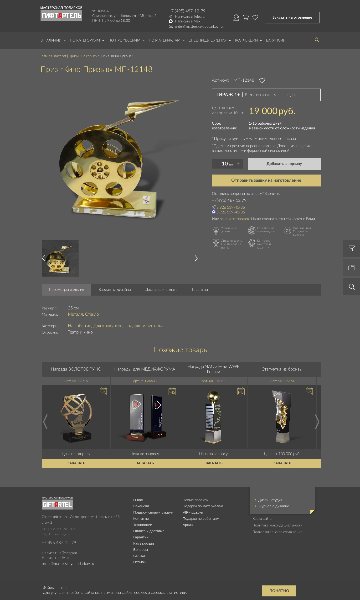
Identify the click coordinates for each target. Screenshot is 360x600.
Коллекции (246, 40)
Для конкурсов (107, 326)
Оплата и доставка (149, 531)
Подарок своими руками (153, 512)
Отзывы (139, 562)
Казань (103, 11)
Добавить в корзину (284, 164)
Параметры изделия (66, 290)
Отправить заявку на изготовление (266, 180)
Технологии (142, 525)
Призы (74, 56)
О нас (138, 500)
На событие (90, 56)
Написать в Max (187, 21)
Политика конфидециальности (277, 525)
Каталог (60, 56)
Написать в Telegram (191, 16)
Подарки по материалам (203, 506)
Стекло (92, 314)
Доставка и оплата (161, 290)
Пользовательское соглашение (277, 532)
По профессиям (124, 40)
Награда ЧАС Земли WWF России (213, 369)
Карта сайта (262, 518)
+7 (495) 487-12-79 (187, 11)
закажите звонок (234, 219)
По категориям (85, 40)
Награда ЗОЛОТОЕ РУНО (76, 369)
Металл (75, 314)
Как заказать (143, 543)
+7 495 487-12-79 (59, 543)
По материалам (164, 40)
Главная (46, 56)
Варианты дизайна (114, 290)
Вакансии (276, 40)
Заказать (76, 463)
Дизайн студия (270, 500)
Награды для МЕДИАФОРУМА (144, 369)
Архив (188, 525)
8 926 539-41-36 (230, 207)
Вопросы (140, 549)
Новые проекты (195, 500)
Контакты (141, 518)
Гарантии (200, 290)
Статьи (139, 556)
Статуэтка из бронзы (282, 369)
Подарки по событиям (201, 518)
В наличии (51, 40)
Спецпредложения (208, 40)
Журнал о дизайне (273, 506)
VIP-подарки (193, 512)
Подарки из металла (144, 326)
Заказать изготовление (292, 17)
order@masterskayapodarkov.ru (199, 26)
